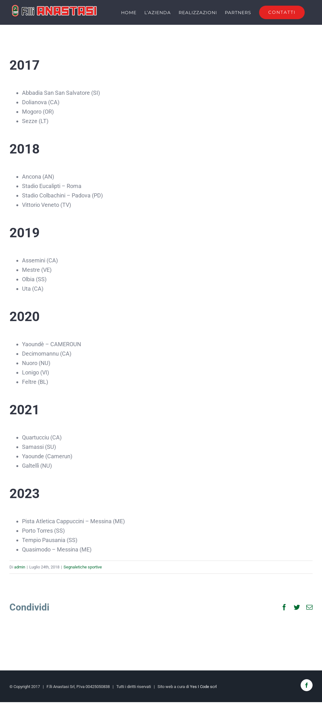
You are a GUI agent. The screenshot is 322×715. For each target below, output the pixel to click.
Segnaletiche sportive (83, 567)
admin (19, 567)
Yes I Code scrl (203, 686)
